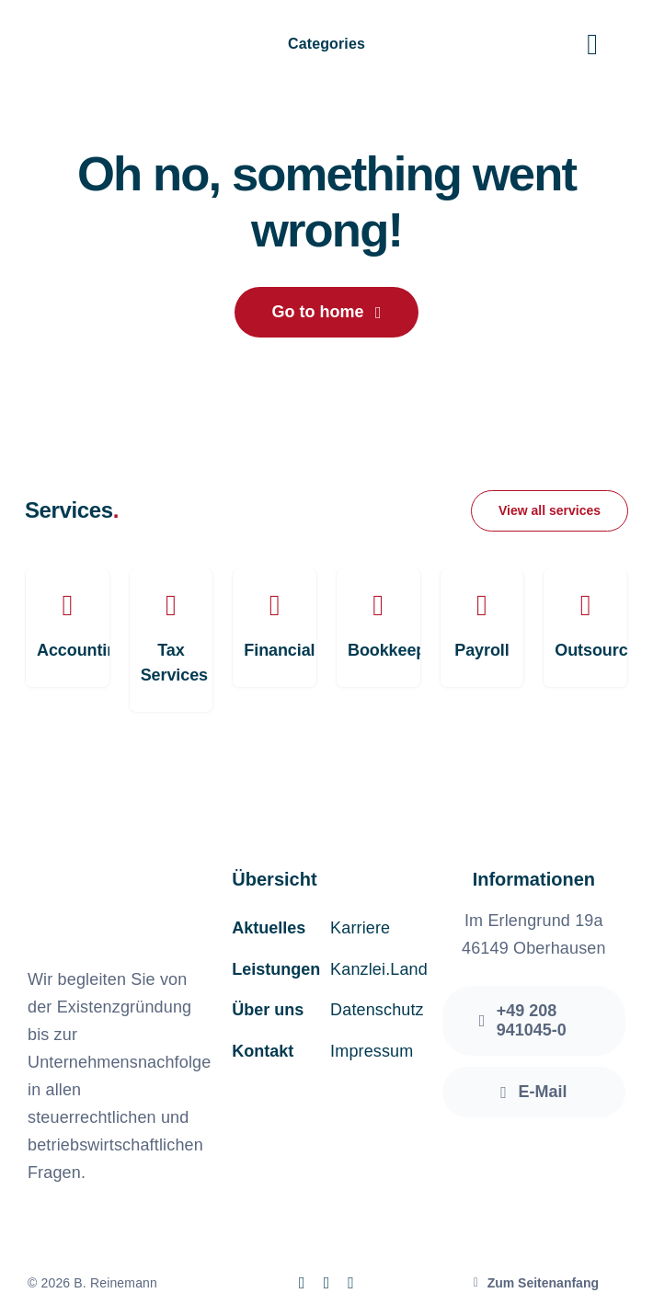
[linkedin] (351, 1283)
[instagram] (327, 1283)
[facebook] (302, 1283)
